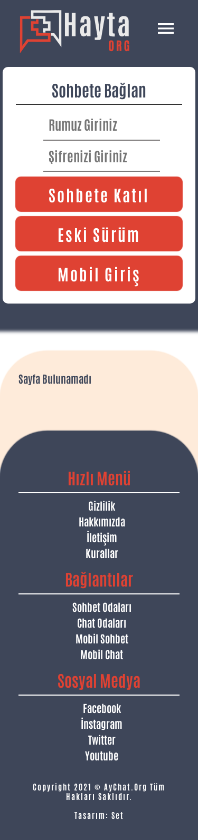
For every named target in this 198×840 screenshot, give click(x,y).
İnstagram (101, 723)
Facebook (102, 708)
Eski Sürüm (99, 233)
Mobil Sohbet (102, 638)
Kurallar (102, 553)
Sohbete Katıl (99, 194)
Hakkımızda (102, 521)
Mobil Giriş (99, 273)
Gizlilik (101, 505)
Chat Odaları (101, 622)
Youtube (101, 755)
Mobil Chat (101, 654)
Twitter (102, 739)
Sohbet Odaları (101, 606)
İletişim (102, 537)
